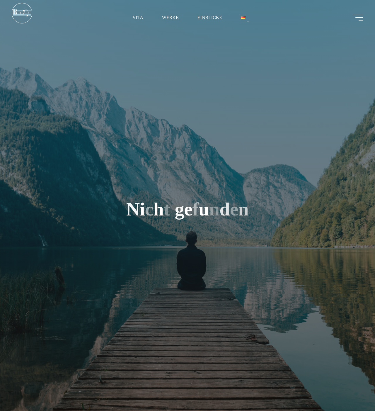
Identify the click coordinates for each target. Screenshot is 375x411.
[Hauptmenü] (358, 18)
